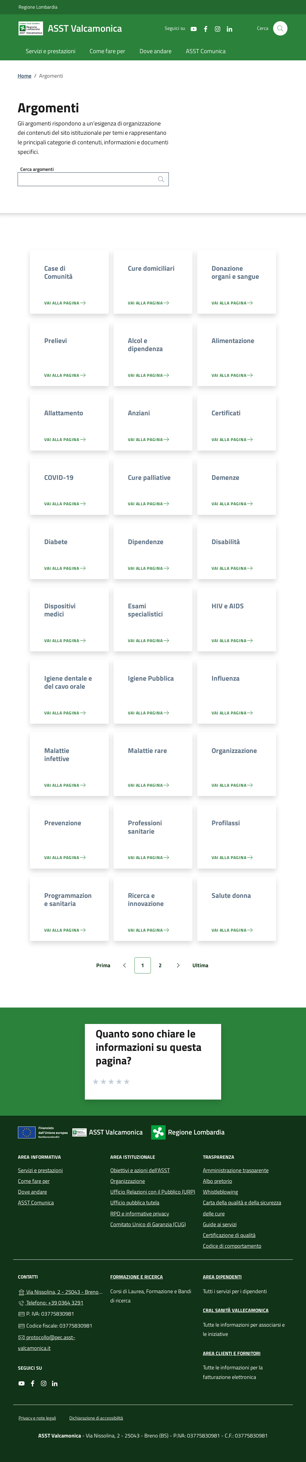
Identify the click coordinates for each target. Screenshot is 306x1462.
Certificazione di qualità (229, 1235)
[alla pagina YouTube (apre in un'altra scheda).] (191, 28)
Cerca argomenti (37, 169)
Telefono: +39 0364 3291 (50, 1303)
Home (24, 76)
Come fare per (34, 1181)
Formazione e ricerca (136, 1276)
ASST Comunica (36, 1202)
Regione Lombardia (38, 6)
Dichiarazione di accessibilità (96, 1417)
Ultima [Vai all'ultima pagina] (202, 967)
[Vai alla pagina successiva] (178, 965)
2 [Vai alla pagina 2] (163, 967)
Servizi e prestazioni (40, 1170)
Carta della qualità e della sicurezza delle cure (242, 1207)
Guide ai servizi (220, 1224)
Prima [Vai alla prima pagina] (105, 967)
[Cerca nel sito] (280, 28)
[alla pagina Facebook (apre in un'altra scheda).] (203, 28)
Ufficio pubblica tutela (134, 1202)
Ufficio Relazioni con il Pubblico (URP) (152, 1192)
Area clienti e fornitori (232, 1353)
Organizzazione (127, 1181)
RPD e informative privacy (139, 1214)
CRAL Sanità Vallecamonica (236, 1310)
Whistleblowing (220, 1192)
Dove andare (32, 1192)
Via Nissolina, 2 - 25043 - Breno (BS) (60, 1291)
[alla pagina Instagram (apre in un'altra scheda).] (215, 28)
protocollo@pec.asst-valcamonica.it (46, 1342)
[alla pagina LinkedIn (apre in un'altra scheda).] (227, 28)
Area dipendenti (222, 1276)
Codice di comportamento (232, 1246)
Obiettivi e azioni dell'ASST (140, 1170)
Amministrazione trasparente (236, 1170)
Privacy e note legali (37, 1417)
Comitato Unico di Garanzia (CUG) (148, 1224)
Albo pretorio (217, 1181)
